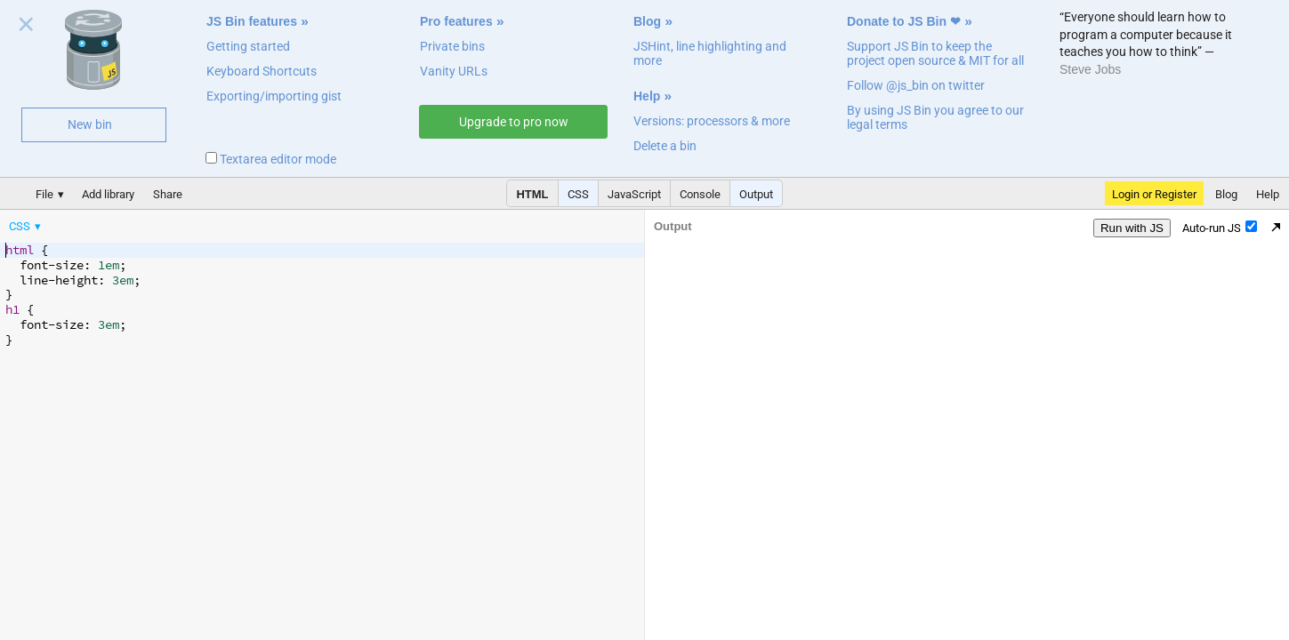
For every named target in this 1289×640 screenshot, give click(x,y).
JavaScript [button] (634, 194)
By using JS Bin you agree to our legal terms (935, 117)
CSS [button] (578, 194)
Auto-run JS (1219, 227)
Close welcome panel (26, 27)
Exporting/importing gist (274, 96)
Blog (647, 21)
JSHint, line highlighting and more (709, 53)
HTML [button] (532, 194)
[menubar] (142, 222)
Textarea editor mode (270, 159)
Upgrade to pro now (513, 122)
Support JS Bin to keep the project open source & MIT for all (935, 53)
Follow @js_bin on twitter (916, 85)
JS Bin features (251, 21)
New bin (90, 124)
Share (167, 194)
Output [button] (756, 194)
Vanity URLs (453, 71)
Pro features (456, 21)
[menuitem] (26, 226)
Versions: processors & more (711, 121)
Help (646, 96)
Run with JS (1132, 228)
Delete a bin (665, 146)
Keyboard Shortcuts (261, 71)
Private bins (452, 46)
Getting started (248, 46)
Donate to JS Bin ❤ (904, 21)
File (44, 194)
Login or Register (1154, 194)
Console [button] (700, 194)
